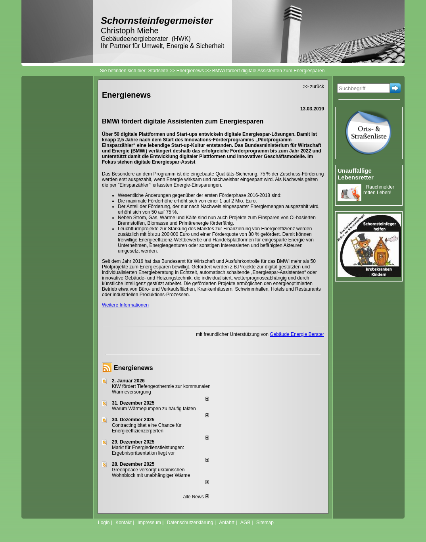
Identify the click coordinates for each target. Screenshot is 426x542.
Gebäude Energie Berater (297, 334)
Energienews (133, 368)
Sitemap (265, 522)
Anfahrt (226, 522)
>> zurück (313, 86)
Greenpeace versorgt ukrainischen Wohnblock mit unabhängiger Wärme (151, 472)
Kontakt (123, 522)
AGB (245, 522)
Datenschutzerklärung (190, 522)
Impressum (149, 522)
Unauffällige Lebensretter (356, 174)
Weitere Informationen (125, 305)
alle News (196, 497)
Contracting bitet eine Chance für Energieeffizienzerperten (146, 428)
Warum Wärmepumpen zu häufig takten (154, 408)
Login (103, 522)
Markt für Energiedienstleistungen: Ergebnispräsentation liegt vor (148, 450)
